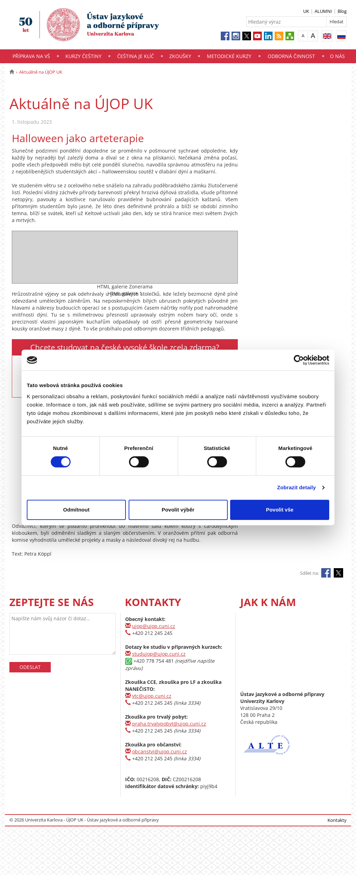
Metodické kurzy (229, 56)
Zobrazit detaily (296, 487)
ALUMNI (323, 11)
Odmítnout (76, 510)
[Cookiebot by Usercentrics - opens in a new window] (298, 360)
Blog (342, 11)
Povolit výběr (178, 510)
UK (306, 11)
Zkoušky (180, 56)
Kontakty (337, 820)
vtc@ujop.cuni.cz (151, 696)
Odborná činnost (291, 56)
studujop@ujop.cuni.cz (159, 654)
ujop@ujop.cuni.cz (153, 626)
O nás (337, 56)
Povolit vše (279, 510)
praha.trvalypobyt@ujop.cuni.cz (169, 723)
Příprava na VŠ (31, 56)
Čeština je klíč (135, 56)
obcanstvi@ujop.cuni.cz (159, 751)
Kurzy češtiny (83, 56)
